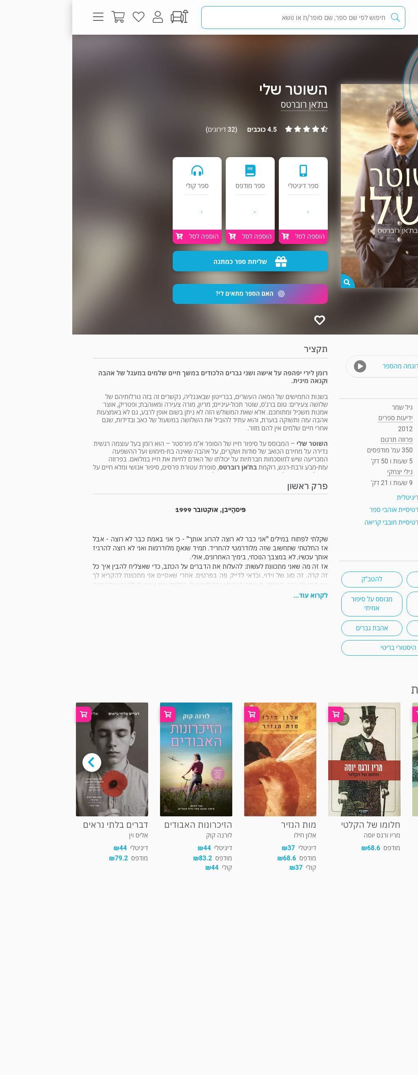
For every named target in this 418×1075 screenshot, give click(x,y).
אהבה (365, 579)
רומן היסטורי (365, 603)
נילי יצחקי (327, 472)
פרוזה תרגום (369, 51)
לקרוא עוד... (238, 595)
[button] (178, 294)
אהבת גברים (300, 628)
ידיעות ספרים (323, 418)
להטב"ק (299, 579)
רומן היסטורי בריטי (332, 648)
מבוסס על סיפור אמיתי (299, 603)
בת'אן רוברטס (232, 105)
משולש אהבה (364, 628)
